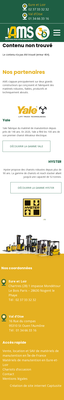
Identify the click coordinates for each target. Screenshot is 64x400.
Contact (8, 374)
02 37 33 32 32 (38, 9)
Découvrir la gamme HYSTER (36, 187)
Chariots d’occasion (17, 369)
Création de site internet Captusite (35, 386)
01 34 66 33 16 (38, 18)
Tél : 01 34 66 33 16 (22, 330)
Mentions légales (15, 379)
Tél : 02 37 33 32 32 (22, 300)
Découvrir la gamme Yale (26, 146)
